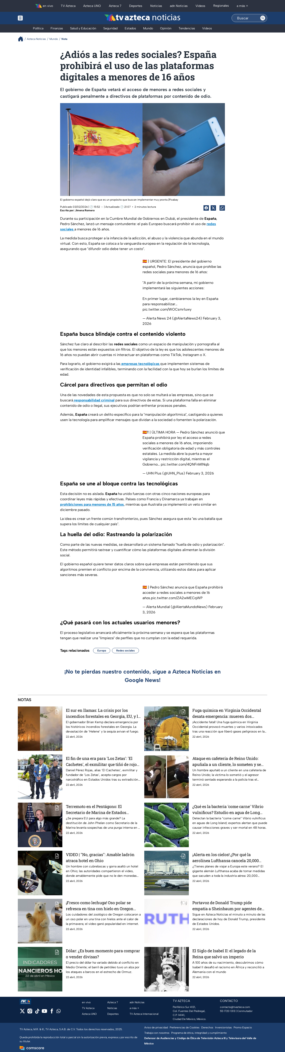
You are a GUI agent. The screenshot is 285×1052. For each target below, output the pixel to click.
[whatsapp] (58, 1012)
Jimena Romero (85, 210)
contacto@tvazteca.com (235, 1007)
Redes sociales (125, 650)
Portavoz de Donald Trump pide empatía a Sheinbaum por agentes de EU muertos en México (227, 905)
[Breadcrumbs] (22, 39)
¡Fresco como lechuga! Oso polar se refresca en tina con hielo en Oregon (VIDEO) (99, 905)
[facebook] (52, 1012)
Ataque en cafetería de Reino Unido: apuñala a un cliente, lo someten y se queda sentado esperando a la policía (227, 761)
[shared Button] (222, 208)
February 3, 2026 (200, 473)
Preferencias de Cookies (185, 1027)
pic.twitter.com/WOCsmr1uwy (166, 309)
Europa (101, 650)
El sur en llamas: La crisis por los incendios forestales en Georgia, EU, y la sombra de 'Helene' (103, 713)
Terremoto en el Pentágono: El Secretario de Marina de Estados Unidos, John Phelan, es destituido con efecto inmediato (102, 809)
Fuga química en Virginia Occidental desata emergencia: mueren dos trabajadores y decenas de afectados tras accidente (226, 713)
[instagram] (30, 1012)
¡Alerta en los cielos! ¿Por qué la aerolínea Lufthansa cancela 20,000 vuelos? (225, 857)
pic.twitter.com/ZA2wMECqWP (177, 598)
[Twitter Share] (213, 208)
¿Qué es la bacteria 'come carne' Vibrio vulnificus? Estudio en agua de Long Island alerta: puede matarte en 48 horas (227, 809)
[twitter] (22, 1012)
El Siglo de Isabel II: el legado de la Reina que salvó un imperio (224, 953)
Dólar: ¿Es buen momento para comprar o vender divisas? (103, 953)
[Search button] (262, 18)
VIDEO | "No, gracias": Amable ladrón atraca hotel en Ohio (100, 857)
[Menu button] (35, 18)
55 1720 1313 (227, 1011)
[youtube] (44, 1012)
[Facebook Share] (206, 208)
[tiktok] (37, 1012)
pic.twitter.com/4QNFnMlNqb (185, 464)
